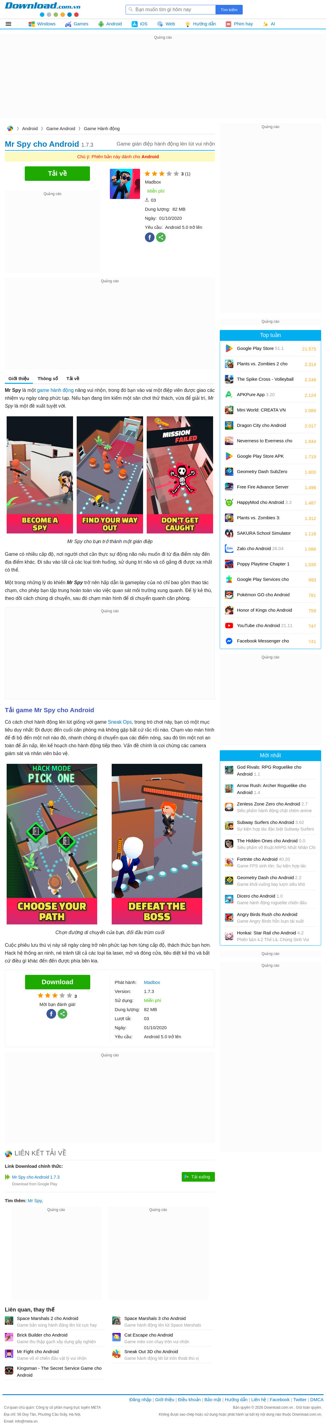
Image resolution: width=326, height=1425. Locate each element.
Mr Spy (35, 1200)
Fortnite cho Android (263, 859)
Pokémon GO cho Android (263, 596)
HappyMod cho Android (264, 502)
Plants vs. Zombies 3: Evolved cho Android (262, 519)
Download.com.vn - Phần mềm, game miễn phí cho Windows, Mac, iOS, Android (42, 9)
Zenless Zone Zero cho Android (272, 803)
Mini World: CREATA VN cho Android (261, 412)
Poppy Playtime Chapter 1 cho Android (263, 566)
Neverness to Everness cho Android (264, 442)
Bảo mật (212, 1399)
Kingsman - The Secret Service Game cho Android (59, 1372)
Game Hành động (102, 128)
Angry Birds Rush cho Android (267, 914)
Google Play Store (260, 348)
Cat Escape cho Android (148, 1334)
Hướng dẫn (236, 1399)
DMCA (317, 1399)
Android (30, 128)
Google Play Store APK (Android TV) (260, 458)
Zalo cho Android (260, 548)
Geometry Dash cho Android (269, 877)
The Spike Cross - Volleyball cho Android (265, 381)
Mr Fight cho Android (38, 1351)
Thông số (48, 378)
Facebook (280, 1399)
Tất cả (12, 24)
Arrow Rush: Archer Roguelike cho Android (271, 789)
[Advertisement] (163, 83)
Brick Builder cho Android (42, 1334)
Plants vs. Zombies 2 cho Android (262, 365)
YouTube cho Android (264, 625)
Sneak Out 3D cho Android (151, 1351)
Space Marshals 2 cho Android (47, 1318)
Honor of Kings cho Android (264, 612)
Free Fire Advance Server (263, 489)
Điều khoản (189, 1399)
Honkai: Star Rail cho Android (270, 932)
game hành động (55, 390)
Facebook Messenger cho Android (263, 643)
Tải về (72, 378)
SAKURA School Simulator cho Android (264, 535)
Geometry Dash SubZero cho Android (262, 473)
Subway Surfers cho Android (270, 822)
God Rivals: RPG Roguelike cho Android (269, 770)
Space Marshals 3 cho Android (155, 1318)
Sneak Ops (120, 722)
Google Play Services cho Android (263, 581)
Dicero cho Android (260, 895)
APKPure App (256, 394)
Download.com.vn (10, 129)
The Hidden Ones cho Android (271, 840)
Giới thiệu (18, 378)
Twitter (299, 1399)
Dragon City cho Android (261, 427)
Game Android (60, 128)
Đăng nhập (140, 1399)
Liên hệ (258, 1399)
